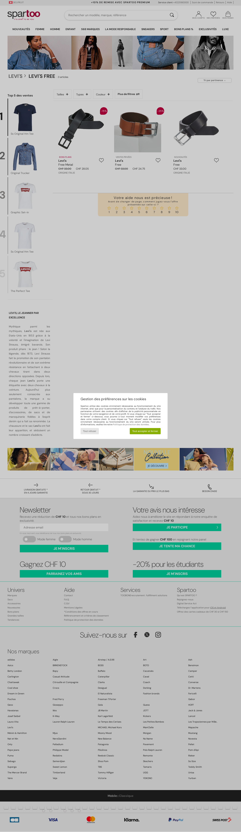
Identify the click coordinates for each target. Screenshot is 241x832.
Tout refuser (89, 431)
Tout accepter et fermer (145, 431)
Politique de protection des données (131, 424)
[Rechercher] (172, 15)
